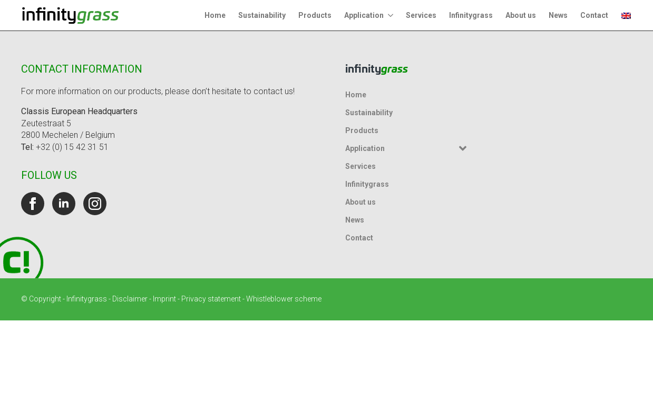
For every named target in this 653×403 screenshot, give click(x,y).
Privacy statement (211, 299)
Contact (594, 15)
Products (315, 15)
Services (421, 15)
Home (215, 15)
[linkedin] (63, 203)
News (558, 15)
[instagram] (94, 203)
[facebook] (32, 203)
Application (364, 15)
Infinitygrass (471, 15)
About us (520, 15)
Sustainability (262, 15)
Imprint (164, 299)
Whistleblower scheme (283, 299)
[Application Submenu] (391, 15)
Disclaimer (130, 299)
